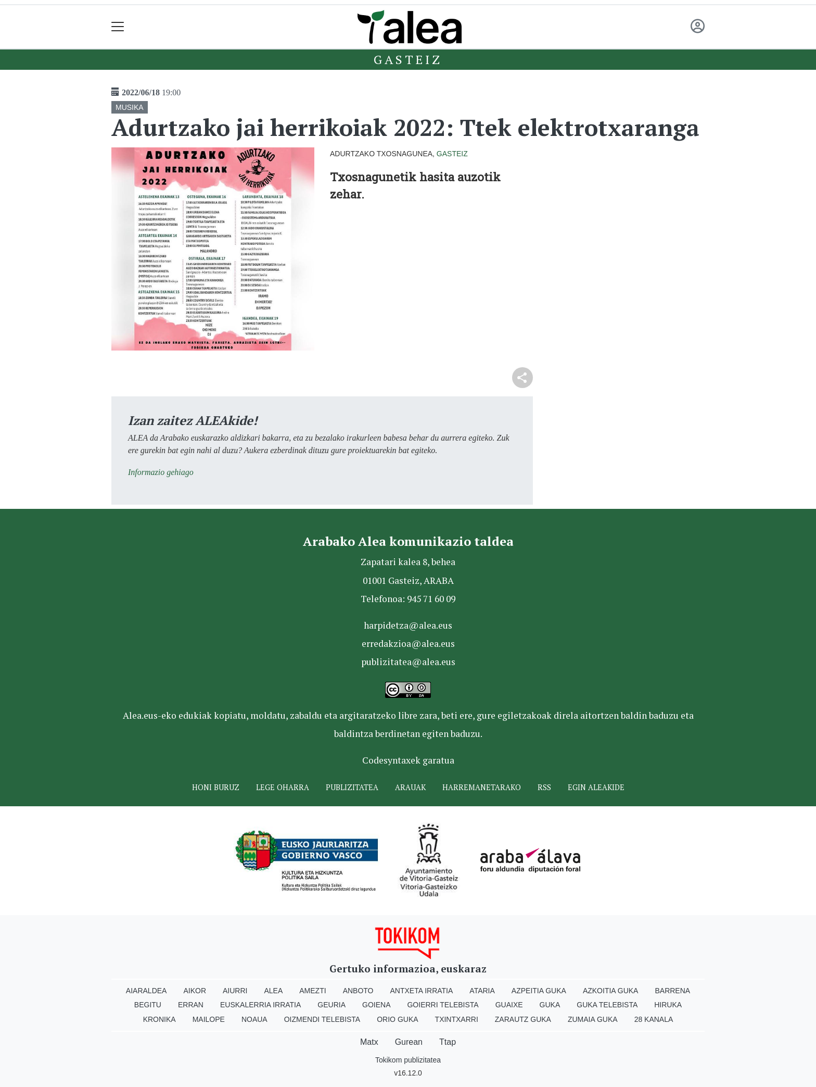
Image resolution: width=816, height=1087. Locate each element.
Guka (550, 1005)
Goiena (376, 1005)
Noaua (254, 1019)
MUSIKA (130, 107)
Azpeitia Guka (539, 990)
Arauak (410, 787)
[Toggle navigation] (118, 27)
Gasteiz (408, 59)
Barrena (672, 990)
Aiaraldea (146, 990)
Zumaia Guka (593, 1019)
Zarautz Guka (523, 1019)
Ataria (482, 990)
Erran (190, 1005)
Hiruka (668, 1005)
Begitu (147, 1005)
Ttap (447, 1042)
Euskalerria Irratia (260, 1005)
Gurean (409, 1042)
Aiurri (235, 990)
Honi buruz (215, 787)
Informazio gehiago (161, 472)
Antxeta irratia (421, 990)
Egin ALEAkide (596, 787)
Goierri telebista (442, 1005)
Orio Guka (397, 1019)
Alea (273, 990)
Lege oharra (282, 787)
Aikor (194, 990)
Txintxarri (456, 1019)
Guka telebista (607, 1005)
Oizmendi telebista (322, 1019)
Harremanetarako (481, 787)
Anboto (358, 990)
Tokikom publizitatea (408, 1060)
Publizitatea (352, 787)
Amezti (312, 990)
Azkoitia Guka (611, 990)
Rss (544, 787)
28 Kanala (653, 1019)
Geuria (331, 1005)
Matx (369, 1042)
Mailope (209, 1019)
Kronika (159, 1019)
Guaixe (509, 1005)
